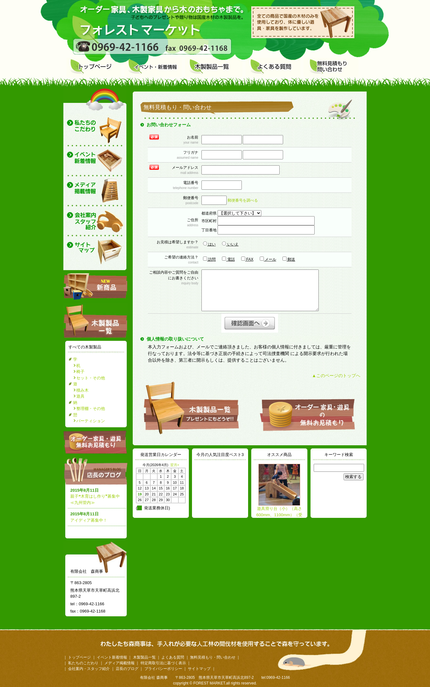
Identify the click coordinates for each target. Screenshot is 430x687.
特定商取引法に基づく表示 (163, 663)
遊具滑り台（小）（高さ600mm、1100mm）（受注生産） (279, 514)
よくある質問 (172, 657)
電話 (228, 259)
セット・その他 (90, 378)
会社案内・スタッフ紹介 (89, 668)
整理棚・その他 (90, 408)
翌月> (174, 465)
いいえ (230, 243)
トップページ (79, 657)
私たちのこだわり (83, 663)
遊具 (80, 396)
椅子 (80, 371)
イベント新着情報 (112, 657)
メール (268, 259)
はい (209, 243)
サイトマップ (199, 668)
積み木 (82, 390)
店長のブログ (97, 471)
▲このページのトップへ (336, 375)
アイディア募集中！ (88, 520)
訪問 (209, 259)
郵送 (288, 259)
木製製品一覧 (144, 657)
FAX (247, 259)
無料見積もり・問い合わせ (212, 657)
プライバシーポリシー (163, 668)
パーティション (90, 420)
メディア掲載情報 (119, 663)
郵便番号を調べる (243, 200)
